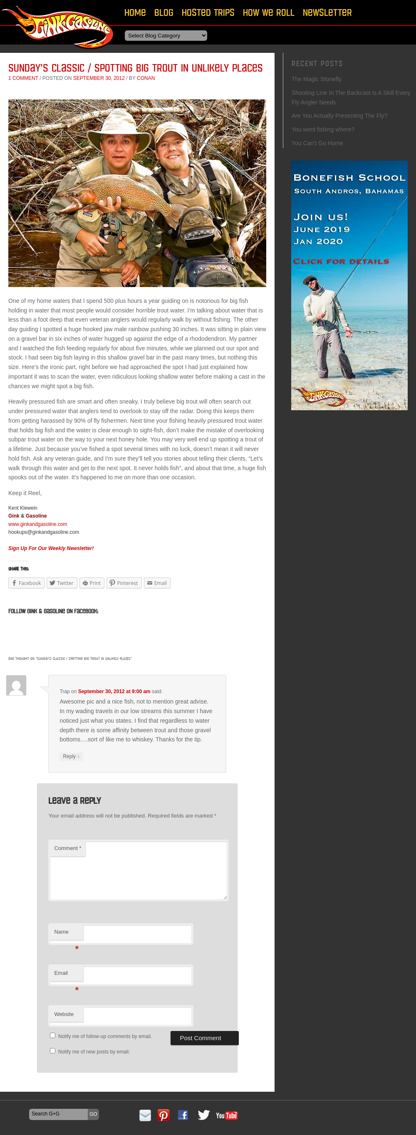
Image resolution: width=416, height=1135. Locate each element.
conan (146, 78)
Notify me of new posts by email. (94, 1052)
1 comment (23, 78)
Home (135, 12)
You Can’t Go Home (317, 143)
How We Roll (269, 12)
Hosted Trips (208, 12)
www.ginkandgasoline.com (37, 524)
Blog (163, 12)
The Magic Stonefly (317, 79)
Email (66, 975)
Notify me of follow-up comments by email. (105, 1036)
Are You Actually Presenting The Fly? (339, 115)
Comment (67, 848)
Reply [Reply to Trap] (71, 757)
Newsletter (327, 12)
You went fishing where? (324, 129)
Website (64, 1014)
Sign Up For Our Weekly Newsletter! (51, 548)
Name (66, 934)
